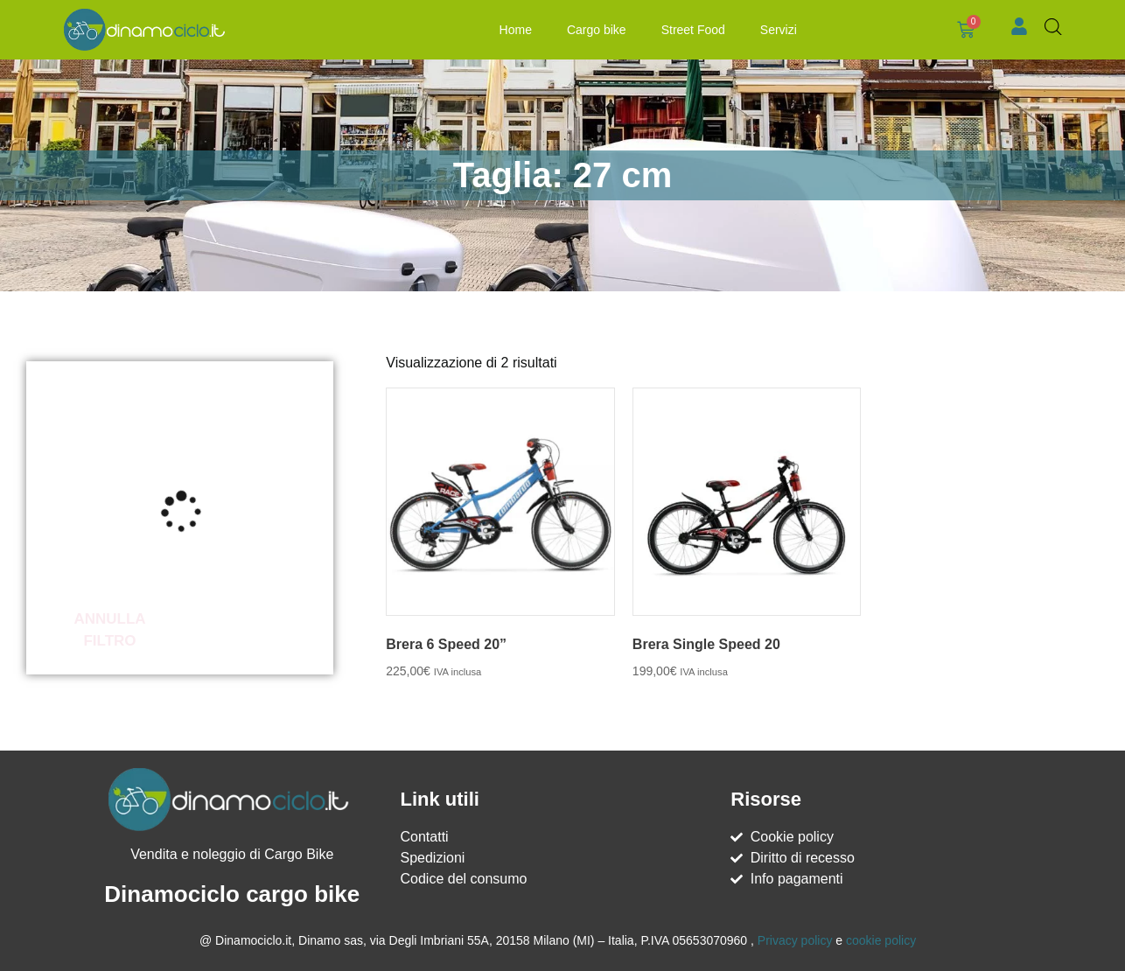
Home (516, 30)
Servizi (778, 30)
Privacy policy (795, 940)
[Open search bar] (1053, 27)
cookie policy (881, 940)
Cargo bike (596, 30)
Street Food (693, 30)
